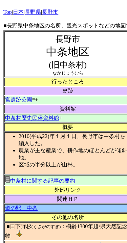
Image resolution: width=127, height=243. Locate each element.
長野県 (33, 12)
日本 (18, 12)
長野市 (50, 12)
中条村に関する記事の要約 (40, 181)
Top (7, 12)
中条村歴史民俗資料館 (32, 118)
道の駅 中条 (21, 208)
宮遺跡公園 (18, 100)
